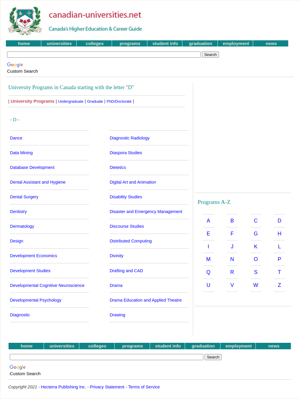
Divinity (116, 255)
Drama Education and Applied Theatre (146, 300)
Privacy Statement (107, 387)
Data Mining (21, 152)
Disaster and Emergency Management (146, 211)
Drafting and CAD (126, 270)
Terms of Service (144, 387)
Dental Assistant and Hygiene (38, 182)
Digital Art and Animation (133, 182)
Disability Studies (126, 196)
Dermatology (22, 226)
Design (16, 241)
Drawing (117, 314)
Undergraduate (70, 101)
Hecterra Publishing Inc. (63, 387)
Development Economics (33, 255)
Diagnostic (20, 314)
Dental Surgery (24, 196)
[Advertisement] (224, 21)
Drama (116, 285)
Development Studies (30, 270)
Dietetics (118, 167)
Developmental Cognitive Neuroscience (47, 285)
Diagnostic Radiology (130, 138)
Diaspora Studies (126, 152)
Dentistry (18, 211)
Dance (16, 138)
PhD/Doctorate (119, 101)
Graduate (95, 101)
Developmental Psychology (35, 300)
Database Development (32, 167)
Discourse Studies (127, 226)
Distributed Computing (131, 241)
